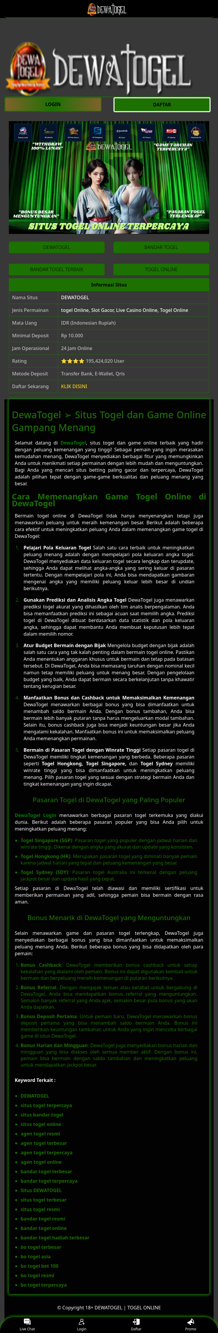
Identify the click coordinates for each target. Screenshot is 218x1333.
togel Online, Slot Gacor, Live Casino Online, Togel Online (124, 310)
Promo (190, 1325)
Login (81, 1325)
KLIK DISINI (74, 386)
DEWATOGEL (75, 297)
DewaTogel (73, 443)
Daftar (136, 1325)
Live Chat (27, 1325)
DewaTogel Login (35, 815)
